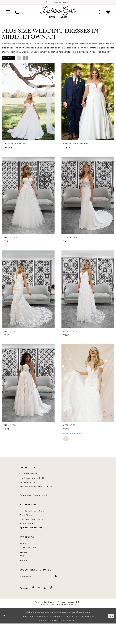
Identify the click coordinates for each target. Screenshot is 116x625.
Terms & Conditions (45, 603)
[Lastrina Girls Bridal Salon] (58, 12)
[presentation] (28, 102)
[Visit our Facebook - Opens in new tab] (33, 589)
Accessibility (75, 603)
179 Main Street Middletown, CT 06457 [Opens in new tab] (31, 476)
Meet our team (27, 548)
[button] (8, 12)
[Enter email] (38, 577)
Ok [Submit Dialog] (111, 617)
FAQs (22, 557)
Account (24, 561)
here (74, 621)
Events (23, 553)
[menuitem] (8, 12)
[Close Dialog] (4, 617)
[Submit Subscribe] (56, 577)
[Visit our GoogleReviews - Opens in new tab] (45, 589)
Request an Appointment (33, 496)
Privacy (61, 603)
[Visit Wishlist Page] (108, 12)
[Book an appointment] (58, 2)
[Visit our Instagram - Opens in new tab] (39, 589)
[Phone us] (17, 12)
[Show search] (100, 12)
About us (24, 544)
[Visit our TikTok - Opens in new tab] (51, 589)
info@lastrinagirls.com (36, 487)
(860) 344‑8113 (28, 483)
